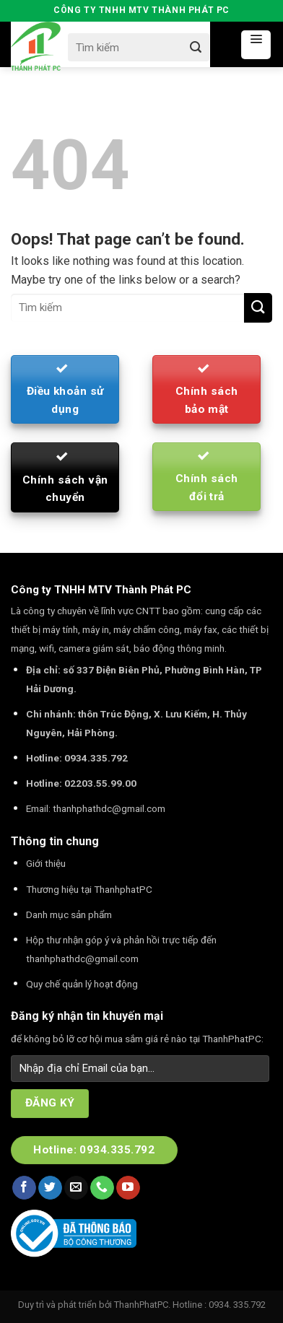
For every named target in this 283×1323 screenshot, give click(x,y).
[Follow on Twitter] (50, 1188)
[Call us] (102, 1188)
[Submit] (195, 47)
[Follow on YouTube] (128, 1188)
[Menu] (256, 44)
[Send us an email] (76, 1188)
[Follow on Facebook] (24, 1188)
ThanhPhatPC (141, 1304)
